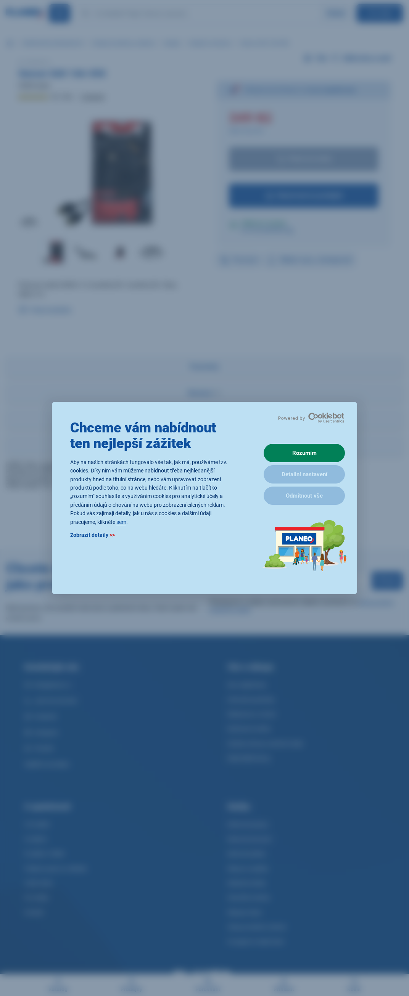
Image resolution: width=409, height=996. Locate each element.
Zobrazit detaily (92, 535)
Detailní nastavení (304, 474)
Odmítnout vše (304, 495)
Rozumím (304, 453)
